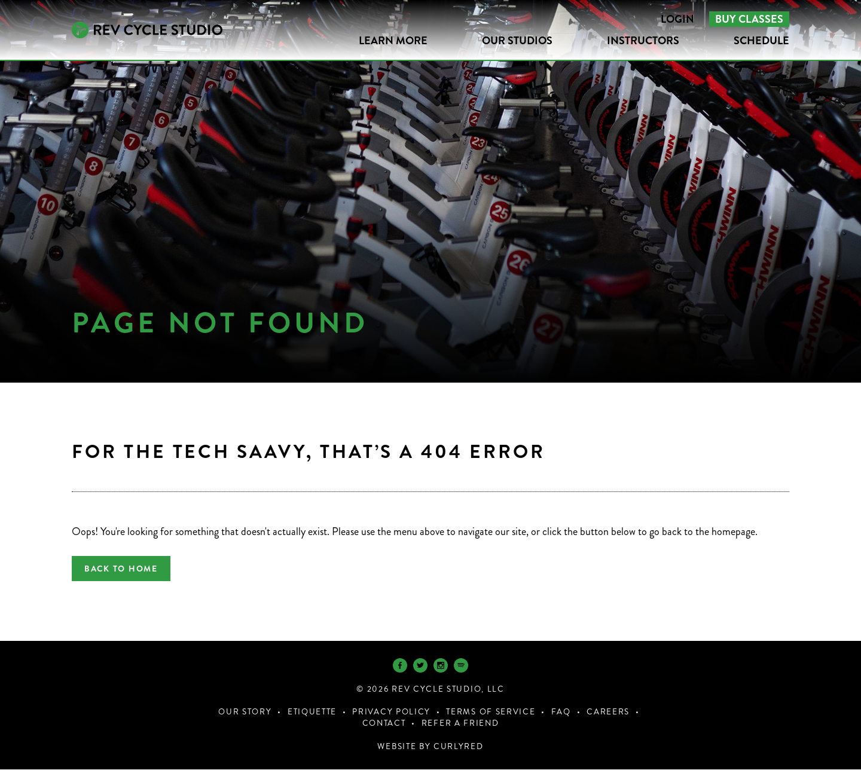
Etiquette (312, 715)
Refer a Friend (460, 726)
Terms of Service (490, 715)
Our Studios (517, 40)
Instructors (643, 40)
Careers (608, 715)
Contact (384, 726)
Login (677, 19)
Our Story (244, 715)
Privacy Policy (391, 715)
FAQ (561, 715)
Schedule (761, 40)
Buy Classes (749, 19)
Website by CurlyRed (430, 750)
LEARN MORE (393, 40)
